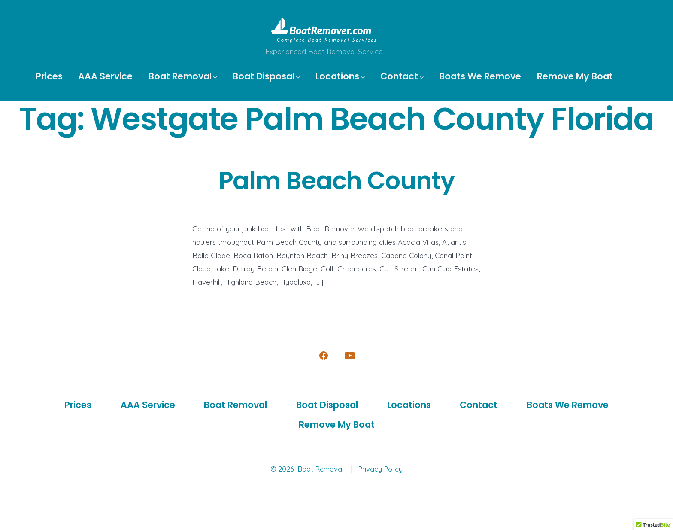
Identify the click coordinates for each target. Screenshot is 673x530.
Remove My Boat (575, 76)
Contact (402, 76)
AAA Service (105, 76)
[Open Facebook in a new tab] (324, 356)
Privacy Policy (380, 469)
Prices (49, 76)
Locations (340, 76)
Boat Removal (183, 76)
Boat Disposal (266, 76)
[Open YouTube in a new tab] (350, 356)
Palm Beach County (336, 181)
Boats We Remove (480, 76)
